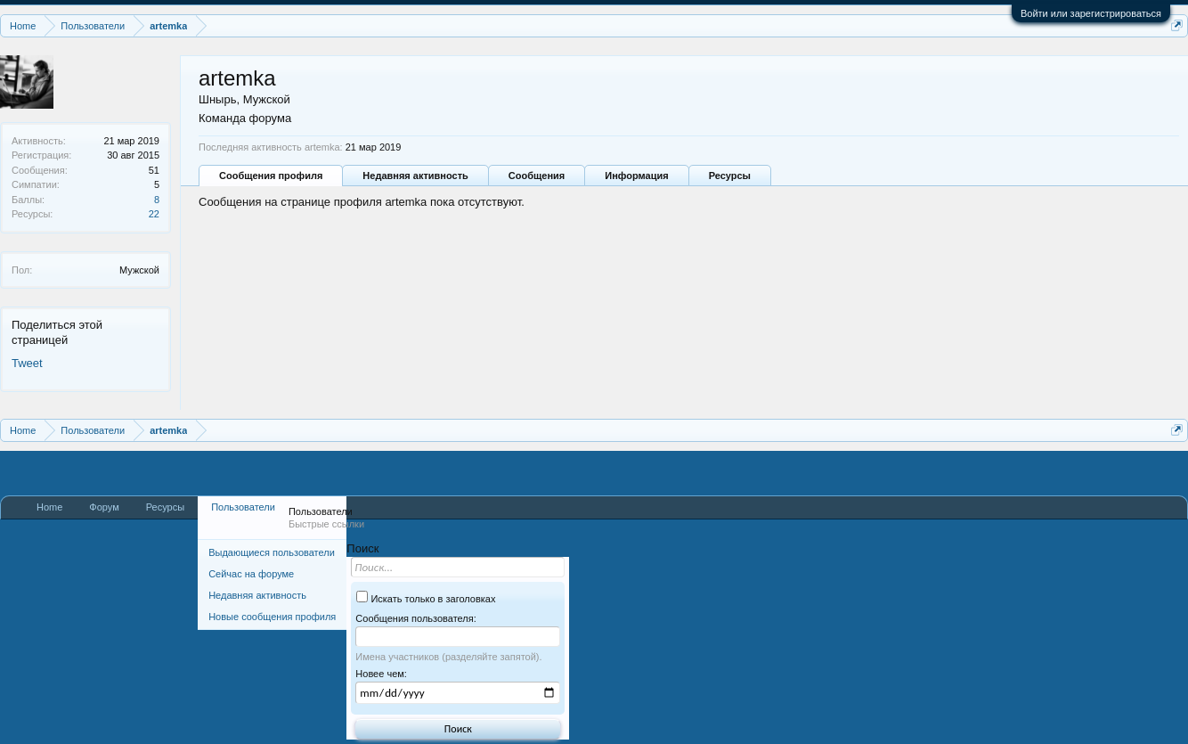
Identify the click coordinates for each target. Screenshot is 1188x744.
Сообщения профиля (270, 175)
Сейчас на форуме (251, 573)
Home (49, 507)
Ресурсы (730, 175)
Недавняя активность (415, 175)
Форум (103, 507)
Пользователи (243, 507)
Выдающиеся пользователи (271, 552)
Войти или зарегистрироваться (1091, 13)
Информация (636, 175)
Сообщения (537, 175)
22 (154, 213)
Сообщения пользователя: (415, 618)
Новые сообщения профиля (272, 616)
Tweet (27, 363)
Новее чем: (381, 673)
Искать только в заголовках (425, 598)
